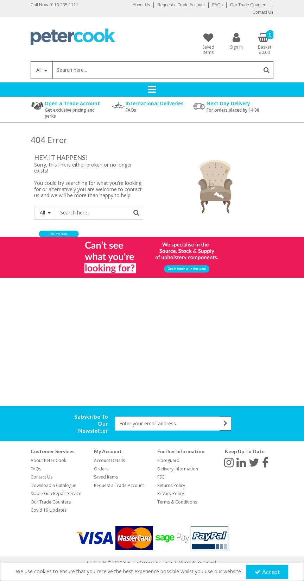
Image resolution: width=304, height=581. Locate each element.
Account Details (109, 460)
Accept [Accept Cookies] (267, 571)
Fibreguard (168, 460)
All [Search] (39, 70)
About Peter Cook (48, 460)
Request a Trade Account (181, 4)
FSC (160, 477)
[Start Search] (266, 70)
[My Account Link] (236, 40)
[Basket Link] (264, 43)
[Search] (156, 70)
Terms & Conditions (177, 502)
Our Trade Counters (248, 4)
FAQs (217, 4)
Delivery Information (177, 468)
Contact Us (263, 12)
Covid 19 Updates (48, 510)
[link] (229, 462)
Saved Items (106, 477)
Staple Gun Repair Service (56, 493)
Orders (101, 468)
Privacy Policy (170, 493)
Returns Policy (171, 485)
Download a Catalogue (53, 485)
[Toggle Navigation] (152, 89)
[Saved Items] (208, 43)
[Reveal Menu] (152, 89)
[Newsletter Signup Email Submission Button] (225, 424)
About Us (141, 4)
